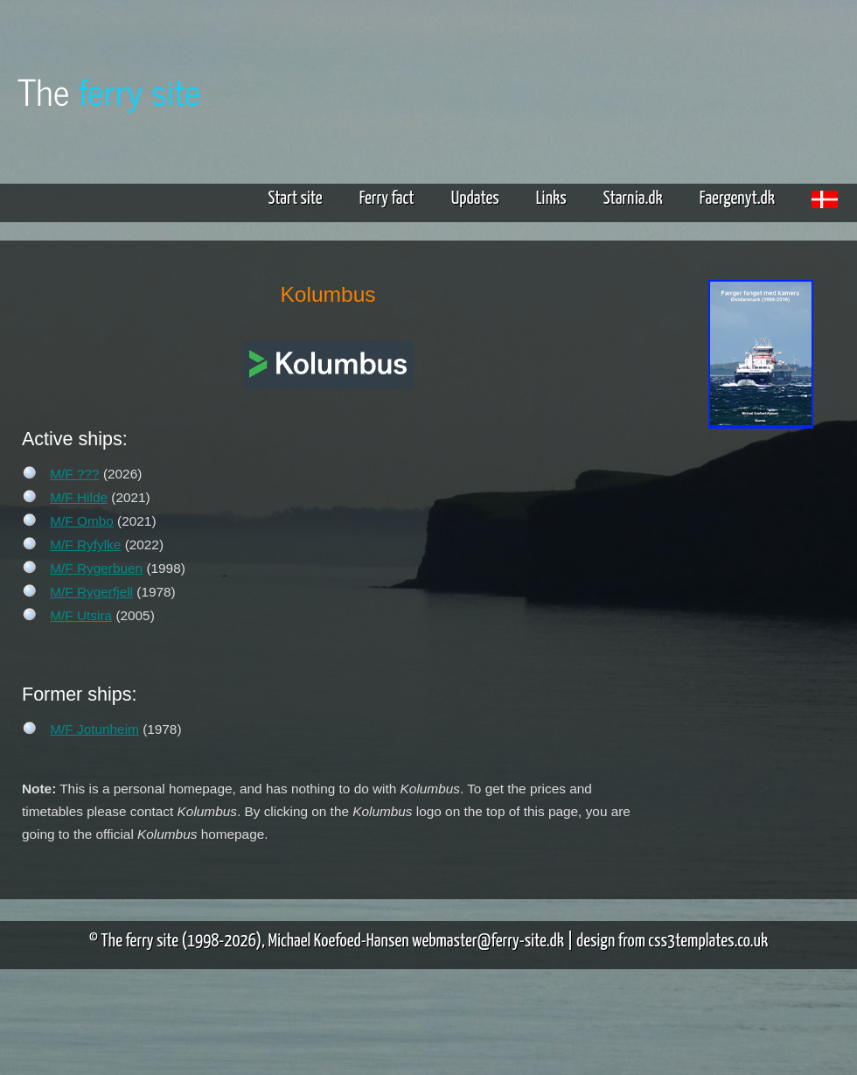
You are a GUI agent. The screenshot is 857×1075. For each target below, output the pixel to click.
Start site (295, 198)
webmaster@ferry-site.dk (488, 941)
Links (551, 198)
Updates (475, 198)
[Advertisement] (761, 499)
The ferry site (140, 941)
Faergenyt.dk (737, 198)
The (109, 90)
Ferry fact (393, 198)
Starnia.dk (633, 198)
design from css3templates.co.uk (672, 941)
